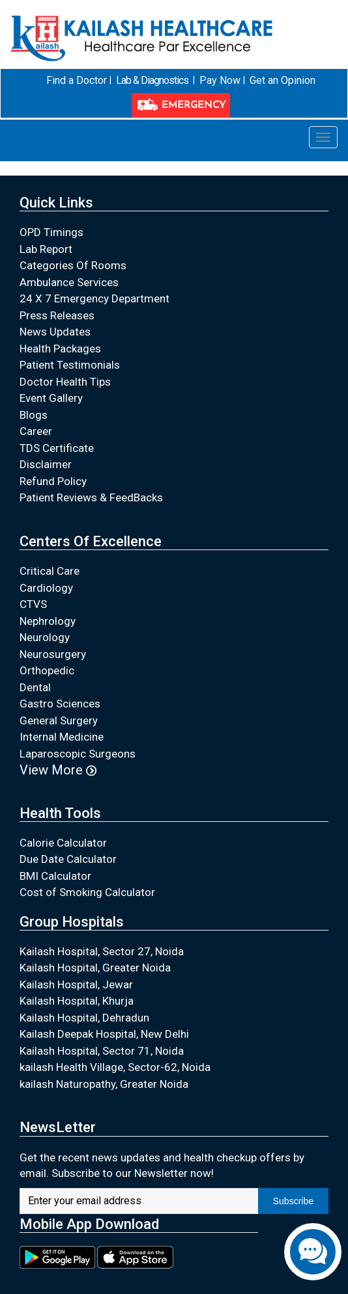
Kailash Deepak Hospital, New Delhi (104, 1033)
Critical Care (50, 570)
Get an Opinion (282, 80)
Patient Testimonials (70, 364)
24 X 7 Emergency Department (94, 298)
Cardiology (46, 587)
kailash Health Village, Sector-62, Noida (115, 1067)
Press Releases (57, 314)
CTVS (33, 604)
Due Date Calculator (68, 858)
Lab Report (46, 248)
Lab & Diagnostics (151, 80)
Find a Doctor (76, 80)
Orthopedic (47, 670)
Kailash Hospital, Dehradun (84, 1016)
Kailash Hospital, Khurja (77, 1000)
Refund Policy (53, 480)
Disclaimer (46, 464)
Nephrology (48, 620)
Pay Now (219, 80)
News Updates (55, 331)
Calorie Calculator (63, 842)
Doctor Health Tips (65, 381)
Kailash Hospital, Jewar (76, 983)
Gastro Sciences (60, 703)
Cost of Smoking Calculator (87, 892)
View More (58, 770)
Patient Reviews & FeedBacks (91, 497)
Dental (35, 686)
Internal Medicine (62, 736)
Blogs (34, 414)
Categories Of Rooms (73, 265)
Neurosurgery (53, 653)
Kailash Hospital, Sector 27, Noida (102, 950)
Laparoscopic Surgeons (78, 752)
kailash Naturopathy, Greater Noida (104, 1083)
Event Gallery (51, 397)
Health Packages (60, 347)
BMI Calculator (55, 875)
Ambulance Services (69, 281)
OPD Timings (51, 232)
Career (36, 431)
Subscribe (293, 1200)
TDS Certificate (57, 447)
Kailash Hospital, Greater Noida (95, 967)
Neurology (45, 637)
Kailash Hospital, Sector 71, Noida (102, 1050)
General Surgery (59, 719)
